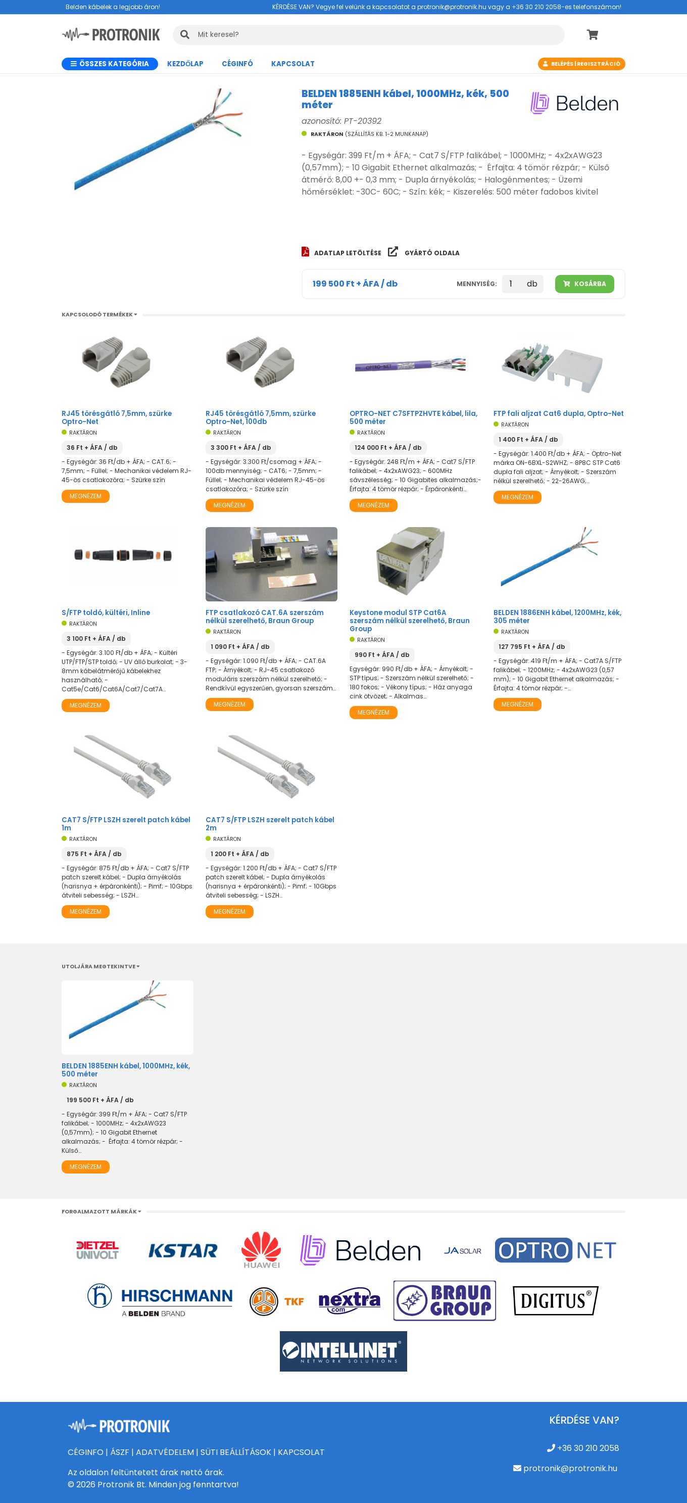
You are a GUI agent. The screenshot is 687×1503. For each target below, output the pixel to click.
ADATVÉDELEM (165, 1452)
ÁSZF (119, 1452)
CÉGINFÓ (237, 64)
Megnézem (86, 496)
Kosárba (584, 283)
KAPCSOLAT (301, 1452)
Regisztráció (598, 64)
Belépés (562, 64)
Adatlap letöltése (342, 253)
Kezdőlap (185, 64)
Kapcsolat (293, 64)
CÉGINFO (86, 1452)
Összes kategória (110, 64)
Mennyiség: (477, 283)
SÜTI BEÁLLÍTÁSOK (236, 1452)
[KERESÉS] (369, 35)
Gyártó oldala (424, 253)
